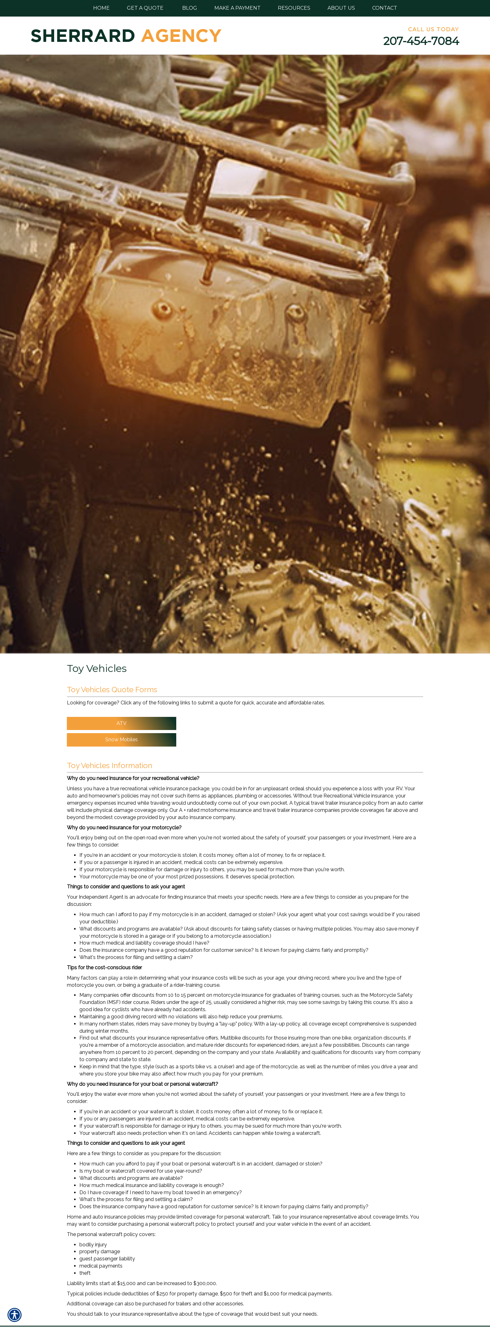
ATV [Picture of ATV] (122, 723)
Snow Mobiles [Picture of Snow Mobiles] (121, 739)
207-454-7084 (421, 41)
